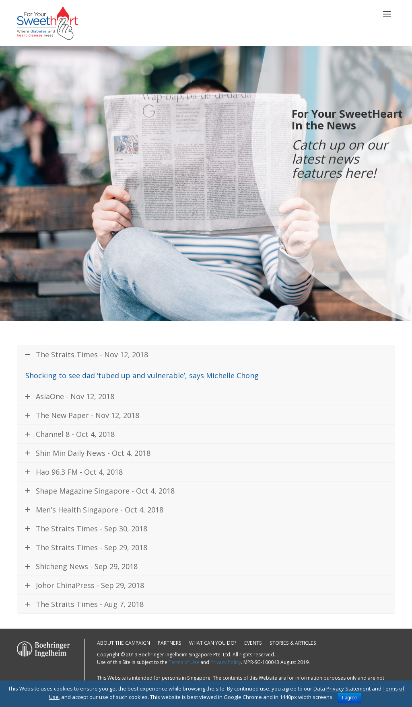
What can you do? (212, 642)
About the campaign (123, 642)
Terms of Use (184, 662)
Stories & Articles (290, 642)
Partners (169, 642)
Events (252, 642)
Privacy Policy (225, 662)
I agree (349, 698)
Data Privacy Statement (342, 688)
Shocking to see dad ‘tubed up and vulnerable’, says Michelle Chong (142, 375)
